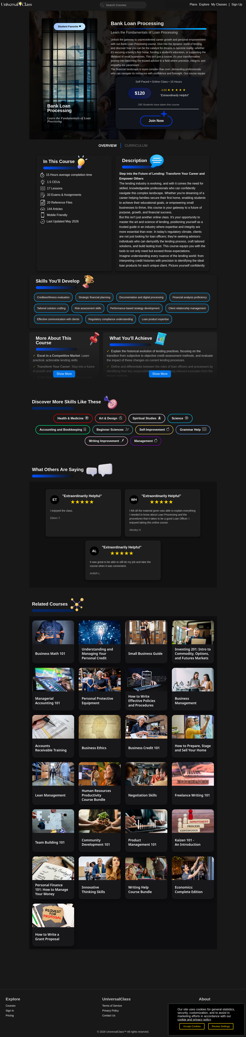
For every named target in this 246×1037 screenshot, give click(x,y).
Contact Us (108, 1015)
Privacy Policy (110, 1010)
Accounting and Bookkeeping (63, 429)
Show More (64, 373)
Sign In (10, 1010)
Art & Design (110, 418)
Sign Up (236, 4)
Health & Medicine (73, 418)
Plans (193, 4)
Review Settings (221, 1026)
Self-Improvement (154, 429)
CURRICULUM (136, 146)
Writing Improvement (106, 441)
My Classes (219, 4)
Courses (10, 1005)
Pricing (10, 1015)
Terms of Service (112, 1005)
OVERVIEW (107, 146)
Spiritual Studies (147, 418)
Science (180, 418)
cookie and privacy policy (194, 1019)
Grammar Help (193, 429)
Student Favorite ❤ (69, 26)
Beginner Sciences (113, 429)
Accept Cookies (192, 1026)
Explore (204, 4)
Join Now (156, 121)
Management (145, 441)
